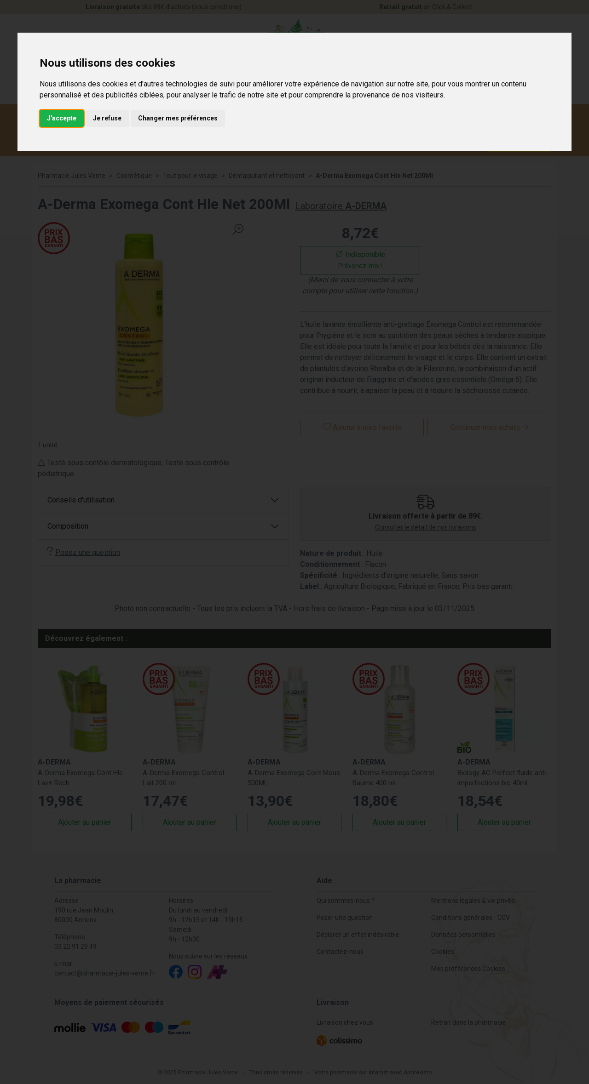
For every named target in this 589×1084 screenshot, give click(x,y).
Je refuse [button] (107, 118)
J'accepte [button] (61, 118)
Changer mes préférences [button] (178, 118)
